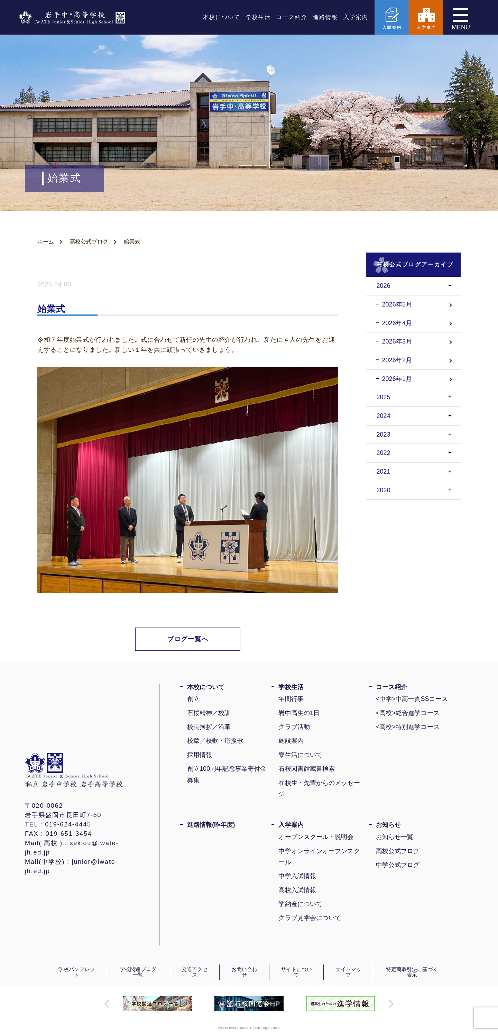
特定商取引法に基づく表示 (412, 972)
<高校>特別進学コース (408, 726)
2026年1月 (397, 378)
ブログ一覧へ (188, 639)
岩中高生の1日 (299, 713)
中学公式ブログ (398, 864)
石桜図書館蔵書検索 (306, 768)
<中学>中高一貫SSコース (412, 698)
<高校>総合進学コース (408, 713)
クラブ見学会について (309, 917)
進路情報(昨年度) (211, 824)
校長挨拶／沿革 (209, 726)
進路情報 (325, 17)
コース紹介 (291, 17)
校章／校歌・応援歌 (215, 740)
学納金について (300, 904)
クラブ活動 (294, 726)
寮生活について (300, 754)
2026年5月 (397, 304)
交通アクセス (195, 972)
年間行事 (290, 698)
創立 (193, 698)
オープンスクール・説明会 (315, 836)
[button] (107, 1003)
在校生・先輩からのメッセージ (319, 788)
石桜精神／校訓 (209, 713)
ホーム (45, 242)
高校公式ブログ (398, 851)
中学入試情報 (297, 875)
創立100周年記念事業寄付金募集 (226, 774)
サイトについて (296, 972)
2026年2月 (397, 360)
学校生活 (258, 17)
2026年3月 (397, 341)
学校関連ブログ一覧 (138, 972)
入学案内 (355, 17)
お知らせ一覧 (395, 836)
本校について (221, 17)
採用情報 (199, 754)
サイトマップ (348, 972)
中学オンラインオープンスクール (319, 857)
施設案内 (290, 740)
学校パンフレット (76, 972)
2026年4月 (397, 323)
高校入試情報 (297, 890)
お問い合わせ (244, 972)
